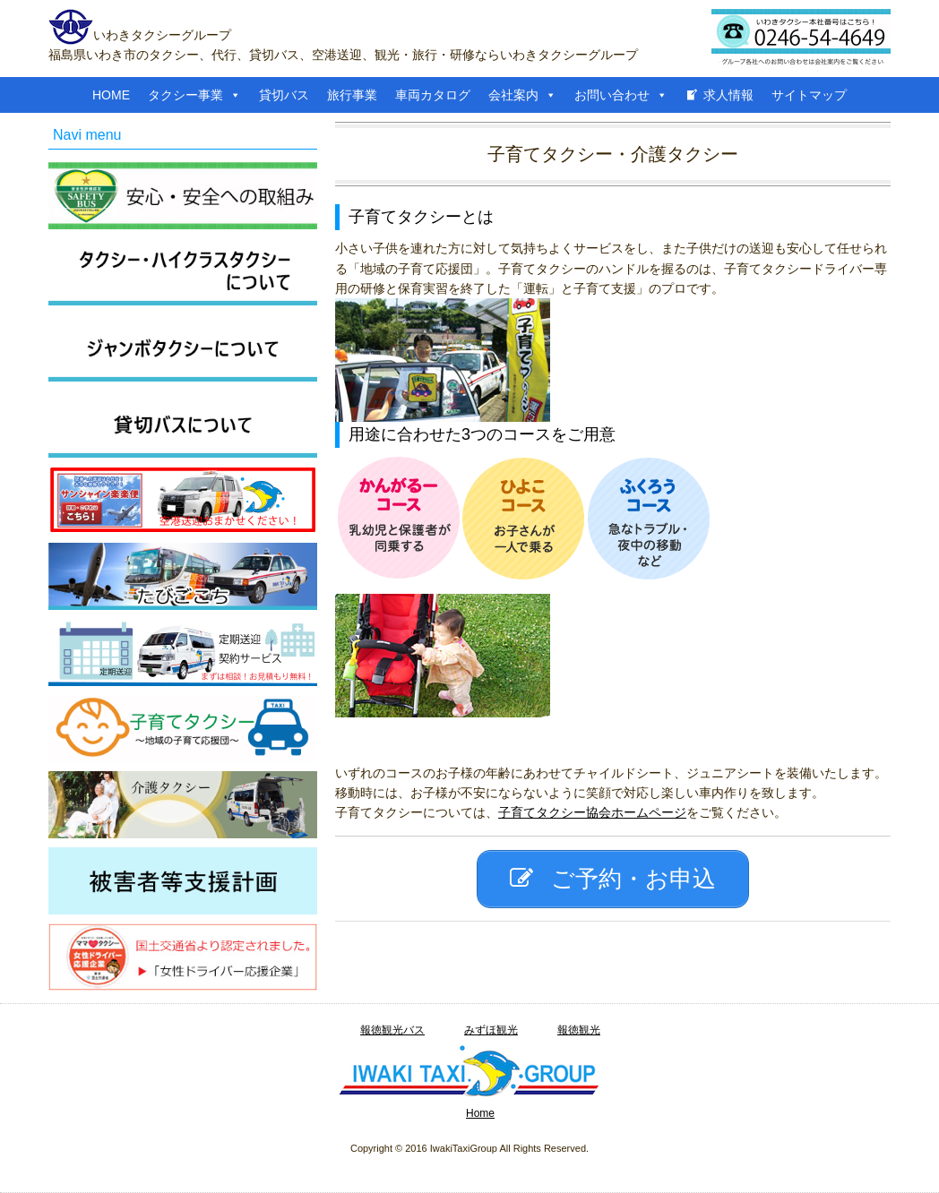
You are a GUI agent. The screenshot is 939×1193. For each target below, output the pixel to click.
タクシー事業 (185, 95)
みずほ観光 (491, 1030)
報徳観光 (578, 1030)
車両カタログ (432, 95)
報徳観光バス (392, 1030)
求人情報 (728, 95)
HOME (111, 95)
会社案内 (513, 95)
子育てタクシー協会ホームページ (592, 812)
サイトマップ (809, 95)
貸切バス (284, 95)
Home (480, 1113)
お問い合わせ (612, 95)
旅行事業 (352, 95)
